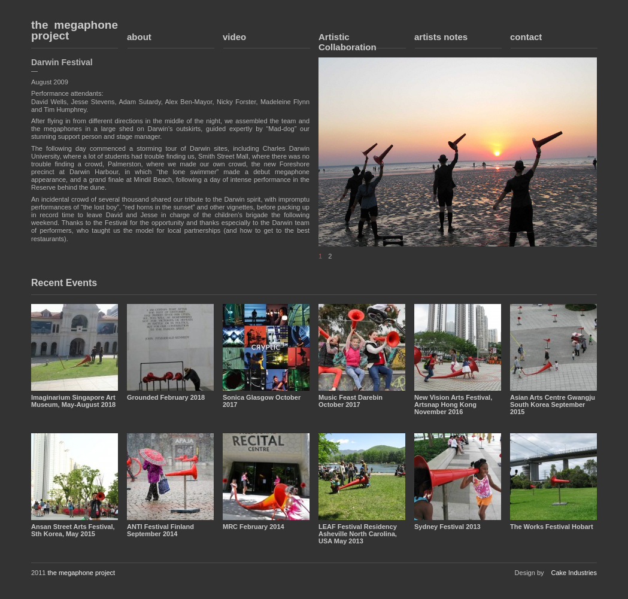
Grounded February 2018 (166, 397)
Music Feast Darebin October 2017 (350, 401)
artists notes (441, 37)
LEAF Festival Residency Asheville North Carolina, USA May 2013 (357, 534)
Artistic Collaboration (347, 42)
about (139, 37)
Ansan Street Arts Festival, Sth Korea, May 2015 (73, 530)
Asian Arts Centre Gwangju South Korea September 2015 (552, 404)
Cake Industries (574, 572)
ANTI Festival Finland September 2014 (160, 530)
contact (526, 37)
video (234, 37)
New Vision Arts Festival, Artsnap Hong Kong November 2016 (453, 404)
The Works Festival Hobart (551, 526)
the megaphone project (74, 30)
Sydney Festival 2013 (447, 526)
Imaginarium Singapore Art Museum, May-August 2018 (73, 401)
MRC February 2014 (253, 526)
